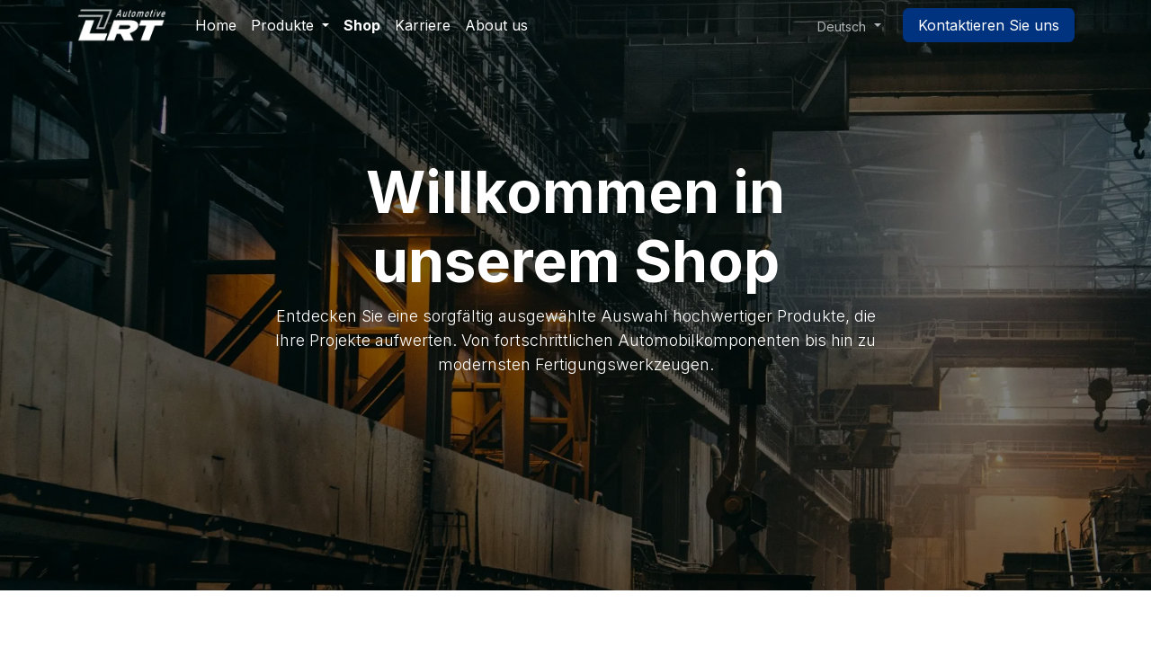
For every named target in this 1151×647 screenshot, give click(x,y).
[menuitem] (216, 25)
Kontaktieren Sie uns (988, 25)
